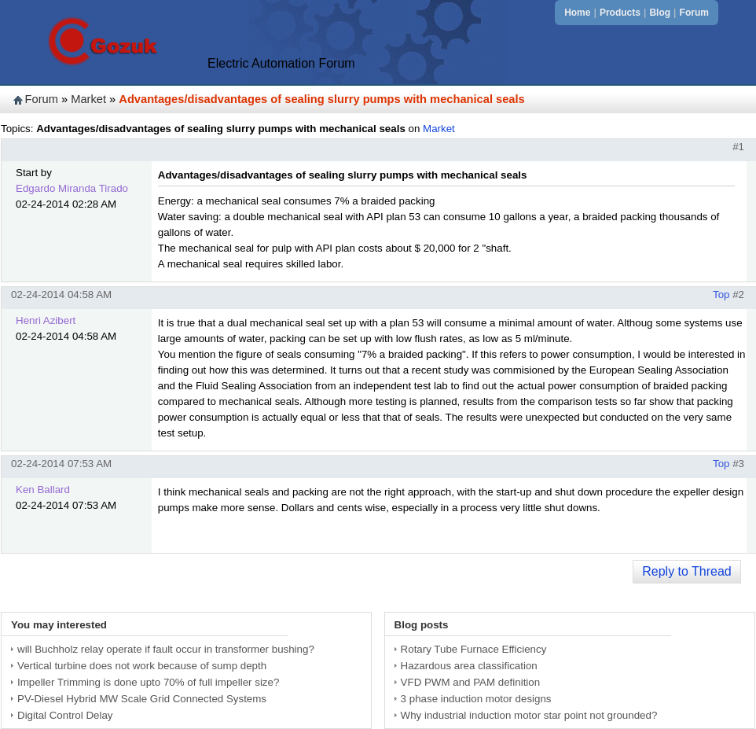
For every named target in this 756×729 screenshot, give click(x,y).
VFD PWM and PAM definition (471, 682)
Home (577, 12)
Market (88, 99)
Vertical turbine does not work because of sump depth (141, 666)
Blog (659, 12)
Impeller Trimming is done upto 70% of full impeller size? (148, 682)
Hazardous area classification (469, 666)
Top (721, 294)
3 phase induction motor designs (476, 699)
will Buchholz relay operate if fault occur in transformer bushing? (165, 649)
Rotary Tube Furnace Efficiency (474, 649)
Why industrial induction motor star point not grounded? (529, 715)
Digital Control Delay (64, 715)
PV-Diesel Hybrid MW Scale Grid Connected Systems (141, 699)
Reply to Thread (687, 571)
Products (620, 12)
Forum (694, 12)
